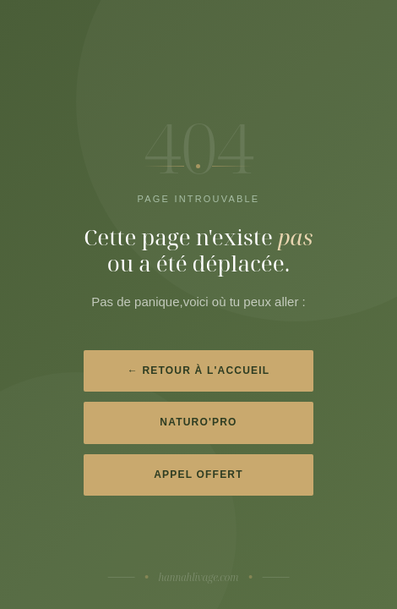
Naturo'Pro (198, 422)
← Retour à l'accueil (199, 370)
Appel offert (198, 474)
